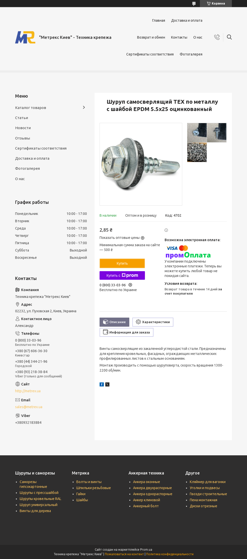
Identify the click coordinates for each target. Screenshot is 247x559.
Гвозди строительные (208, 494)
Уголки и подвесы (205, 488)
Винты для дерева (35, 511)
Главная (158, 20)
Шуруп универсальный (38, 505)
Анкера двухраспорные (152, 488)
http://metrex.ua (28, 391)
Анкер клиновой (146, 500)
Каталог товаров (30, 107)
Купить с (122, 275)
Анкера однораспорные (152, 494)
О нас (197, 37)
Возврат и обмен (151, 37)
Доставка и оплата (186, 20)
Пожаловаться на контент (124, 554)
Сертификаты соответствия (150, 54)
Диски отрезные (203, 506)
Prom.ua (146, 549)
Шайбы (82, 500)
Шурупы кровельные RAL (40, 499)
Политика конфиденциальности (170, 554)
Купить (122, 263)
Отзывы (22, 138)
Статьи (21, 118)
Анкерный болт (146, 506)
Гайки (80, 494)
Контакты (179, 37)
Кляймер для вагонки (208, 482)
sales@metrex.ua (28, 407)
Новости (23, 128)
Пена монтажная (203, 500)
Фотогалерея (191, 54)
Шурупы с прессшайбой (39, 493)
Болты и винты (89, 482)
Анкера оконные (146, 482)
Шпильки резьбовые (93, 488)
